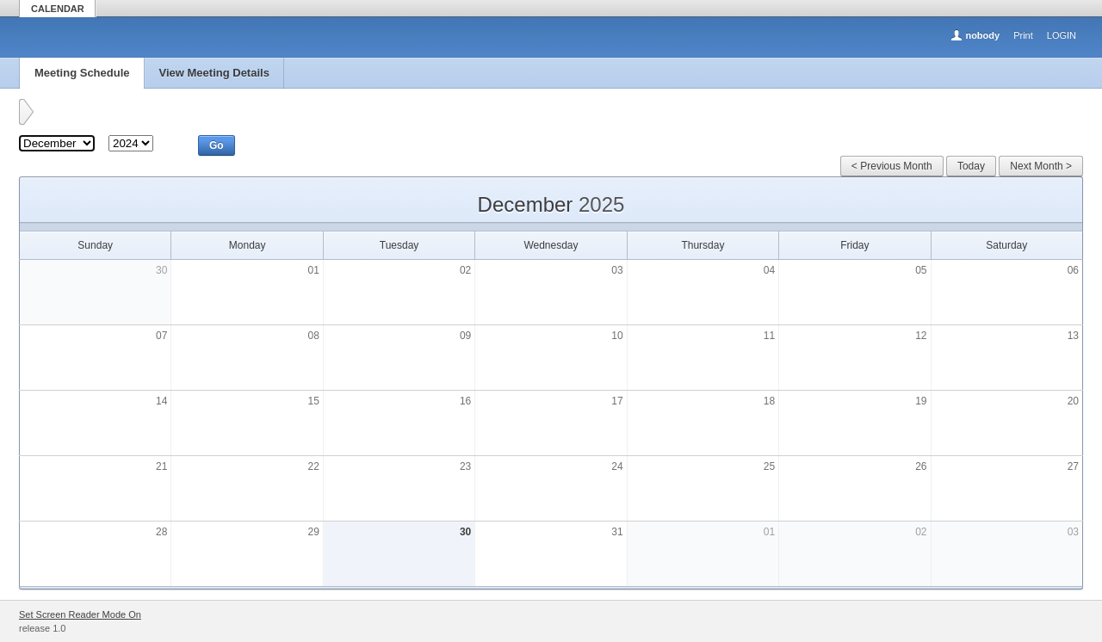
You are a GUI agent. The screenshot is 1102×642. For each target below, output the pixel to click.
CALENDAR (57, 8)
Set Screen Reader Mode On (80, 614)
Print (1023, 35)
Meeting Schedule (82, 72)
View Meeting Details (214, 72)
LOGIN (1061, 35)
